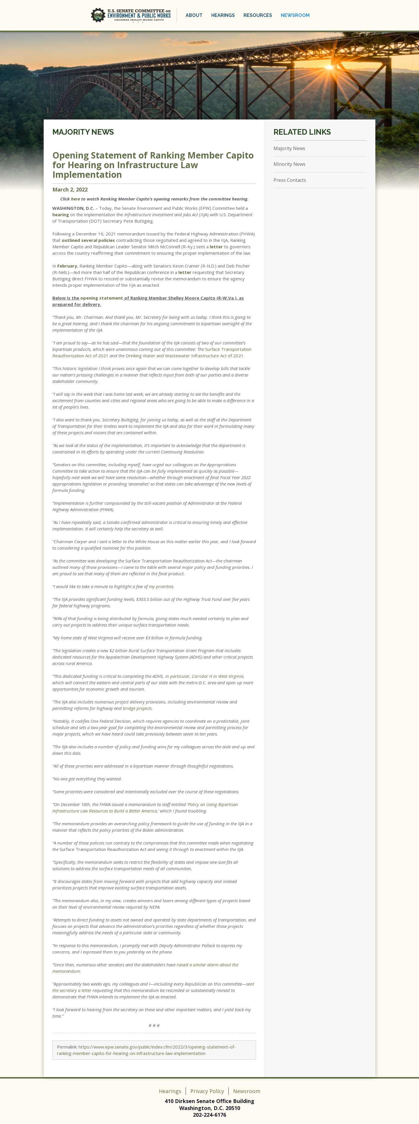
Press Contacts (290, 180)
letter (216, 246)
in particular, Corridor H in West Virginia (204, 676)
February (67, 266)
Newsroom (295, 15)
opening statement (101, 298)
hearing (60, 214)
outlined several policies (88, 240)
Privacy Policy (207, 1091)
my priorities (161, 586)
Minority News (290, 164)
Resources (258, 15)
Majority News (83, 132)
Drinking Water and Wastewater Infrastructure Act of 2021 (185, 355)
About (194, 15)
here (75, 199)
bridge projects (137, 708)
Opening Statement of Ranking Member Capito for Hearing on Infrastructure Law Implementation (153, 164)
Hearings (223, 15)
